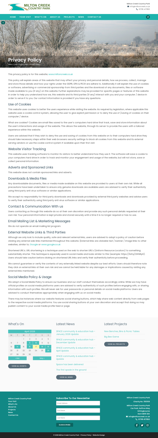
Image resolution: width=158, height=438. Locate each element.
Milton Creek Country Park (19, 398)
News (81, 17)
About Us (55, 17)
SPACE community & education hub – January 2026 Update (75, 337)
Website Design (99, 435)
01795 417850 (144, 9)
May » (42, 362)
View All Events (19, 370)
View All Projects (116, 348)
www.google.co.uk (51, 244)
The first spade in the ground (71, 374)
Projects (69, 17)
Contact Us (94, 17)
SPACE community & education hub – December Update (75, 345)
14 (17, 351)
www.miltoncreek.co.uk (61, 74)
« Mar (17, 362)
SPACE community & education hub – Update (75, 362)
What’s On (40, 17)
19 (48, 351)
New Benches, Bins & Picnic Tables (122, 335)
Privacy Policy (86, 435)
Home (13, 17)
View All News (66, 381)
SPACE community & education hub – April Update (75, 354)
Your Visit (25, 17)
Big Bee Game (111, 341)
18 (42, 351)
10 (36, 347)
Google (34, 244)
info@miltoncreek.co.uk (140, 6)
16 (29, 351)
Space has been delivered (69, 368)
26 (48, 355)
